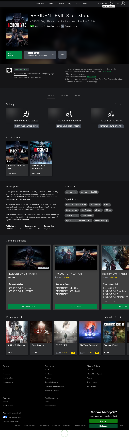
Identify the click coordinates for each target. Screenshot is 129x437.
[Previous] (115, 104)
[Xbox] (28, 3)
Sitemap (17, 425)
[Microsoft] (11, 3)
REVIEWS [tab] (64, 95)
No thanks (104, 426)
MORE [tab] (77, 95)
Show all (108, 316)
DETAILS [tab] (51, 95)
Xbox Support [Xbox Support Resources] (49, 374)
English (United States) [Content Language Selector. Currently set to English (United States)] (14, 413)
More (85, 3)
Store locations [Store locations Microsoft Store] (91, 386)
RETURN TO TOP (28, 306)
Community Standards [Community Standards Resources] (51, 382)
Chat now (103, 421)
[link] (17, 158)
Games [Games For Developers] (47, 401)
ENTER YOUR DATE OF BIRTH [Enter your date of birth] (26, 126)
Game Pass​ (40, 3)
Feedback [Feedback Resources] (48, 378)
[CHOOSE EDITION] (40, 55)
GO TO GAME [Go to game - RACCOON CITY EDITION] (76, 306)
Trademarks (66, 425)
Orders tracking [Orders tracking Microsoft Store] (91, 382)
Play (69, 3)
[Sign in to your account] (123, 3)
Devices (61, 3)
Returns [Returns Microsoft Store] (89, 378)
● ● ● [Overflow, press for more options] (62, 54)
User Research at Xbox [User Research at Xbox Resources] (52, 390)
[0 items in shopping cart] (118, 3)
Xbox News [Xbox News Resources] (48, 370)
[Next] (120, 104)
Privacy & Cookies (43, 425)
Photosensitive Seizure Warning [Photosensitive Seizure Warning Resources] (54, 386)
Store (76, 3)
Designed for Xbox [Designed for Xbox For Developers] (50, 406)
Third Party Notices (80, 425)
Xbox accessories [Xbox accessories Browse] (8, 382)
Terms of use (56, 425)
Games (51, 3)
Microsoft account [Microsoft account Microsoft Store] (92, 370)
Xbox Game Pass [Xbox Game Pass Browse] (8, 378)
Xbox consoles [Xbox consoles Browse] (7, 370)
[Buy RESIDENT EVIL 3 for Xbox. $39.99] (14, 55)
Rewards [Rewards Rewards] (5, 401)
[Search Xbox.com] (112, 3)
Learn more (106, 71)
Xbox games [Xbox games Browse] (6, 374)
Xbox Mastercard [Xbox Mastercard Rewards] (8, 406)
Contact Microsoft (29, 425)
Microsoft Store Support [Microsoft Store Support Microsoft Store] (94, 374)
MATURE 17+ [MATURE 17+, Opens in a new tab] (21, 69)
